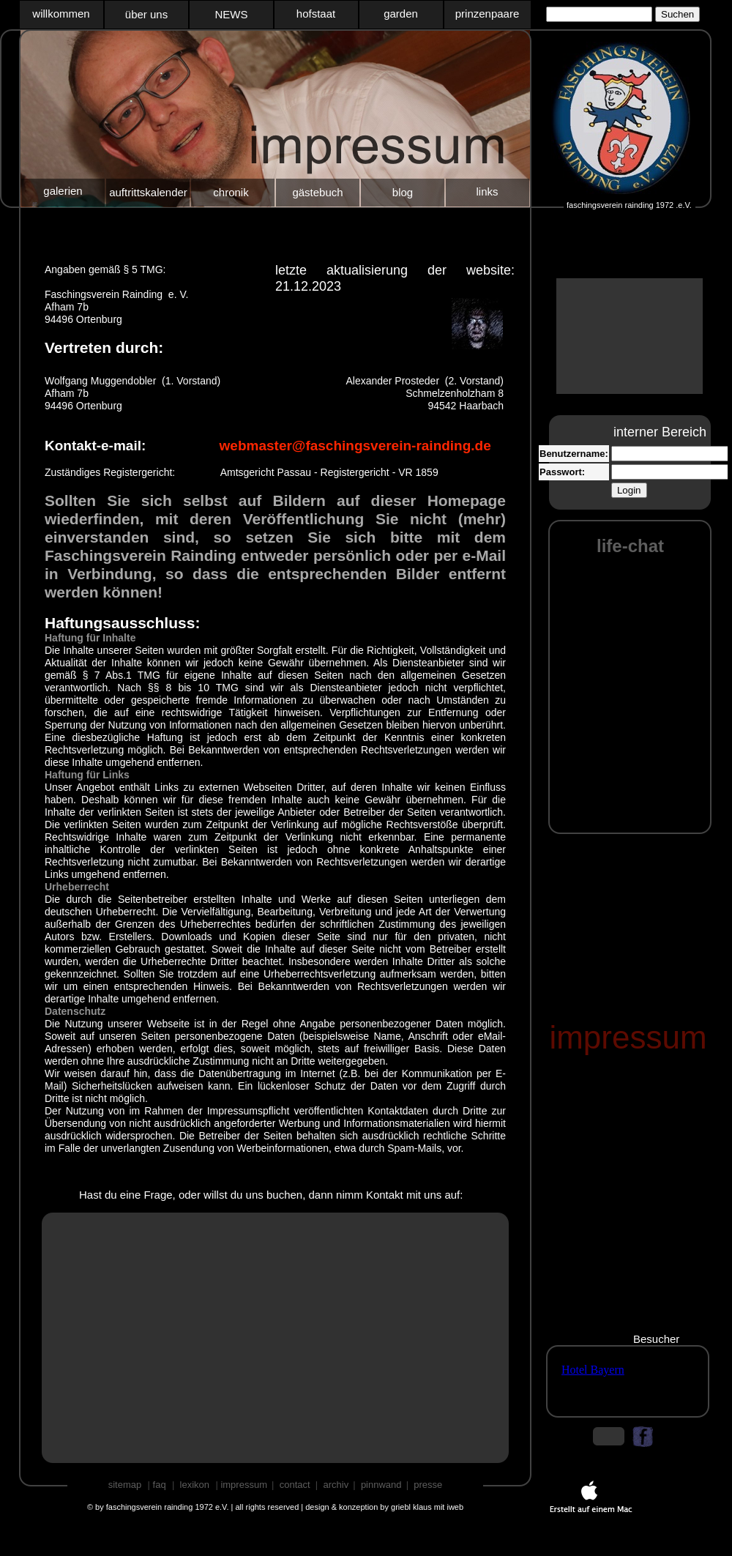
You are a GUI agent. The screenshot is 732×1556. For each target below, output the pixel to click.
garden (401, 13)
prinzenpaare (487, 13)
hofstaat (315, 13)
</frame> (628, 15)
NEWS (231, 14)
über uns (146, 14)
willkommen (60, 13)
